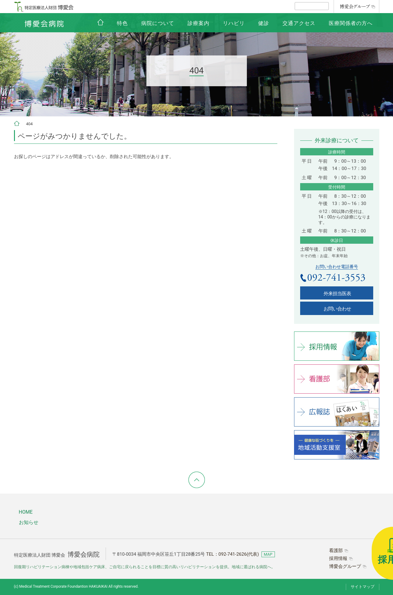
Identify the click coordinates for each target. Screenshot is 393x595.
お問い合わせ (337, 309)
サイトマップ (362, 586)
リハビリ (234, 23)
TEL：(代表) (232, 554)
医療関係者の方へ (351, 23)
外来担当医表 (337, 293)
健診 (263, 23)
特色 (122, 23)
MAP (268, 554)
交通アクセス (298, 23)
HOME (26, 512)
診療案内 (198, 23)
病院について (157, 23)
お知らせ (28, 522)
